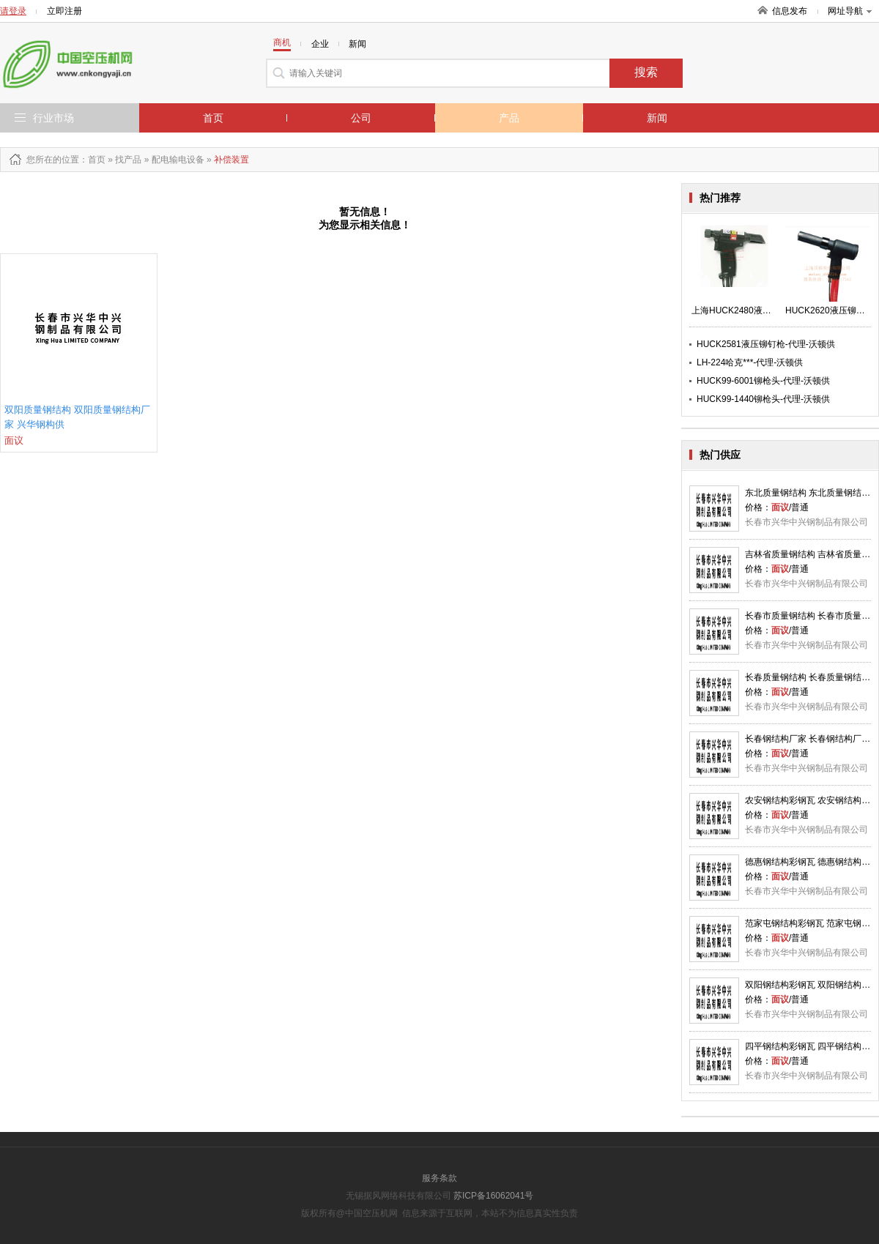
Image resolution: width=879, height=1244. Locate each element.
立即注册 (64, 11)
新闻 (657, 118)
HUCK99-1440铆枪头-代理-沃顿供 (763, 399)
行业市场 (53, 118)
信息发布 (789, 11)
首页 (213, 118)
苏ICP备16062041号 (493, 1196)
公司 (361, 118)
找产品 (128, 159)
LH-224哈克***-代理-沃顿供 (750, 362)
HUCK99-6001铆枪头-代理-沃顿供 (763, 381)
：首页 (92, 159)
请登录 (13, 11)
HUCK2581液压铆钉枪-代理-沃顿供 (766, 344)
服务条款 (439, 1178)
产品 (509, 118)
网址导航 (850, 11)
